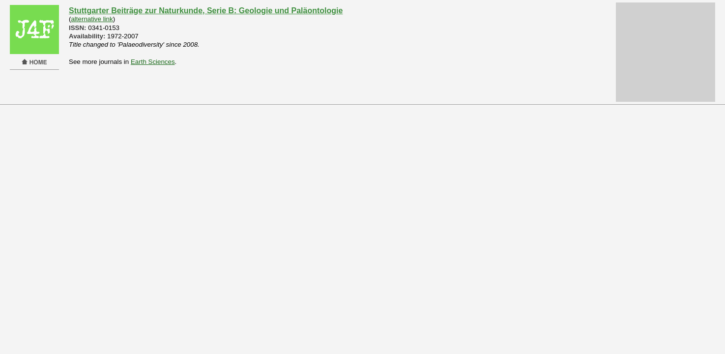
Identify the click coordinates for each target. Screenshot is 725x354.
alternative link (92, 19)
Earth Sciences (153, 61)
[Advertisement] (665, 52)
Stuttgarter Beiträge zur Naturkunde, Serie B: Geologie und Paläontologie (206, 10)
